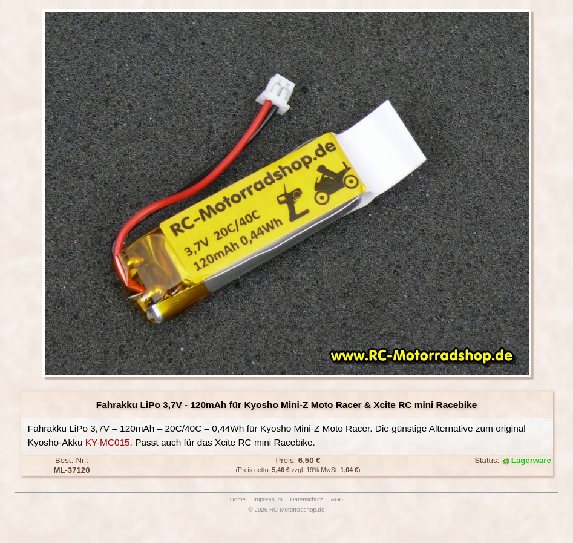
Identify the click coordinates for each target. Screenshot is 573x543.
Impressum (268, 499)
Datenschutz (306, 499)
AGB (336, 499)
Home (238, 499)
